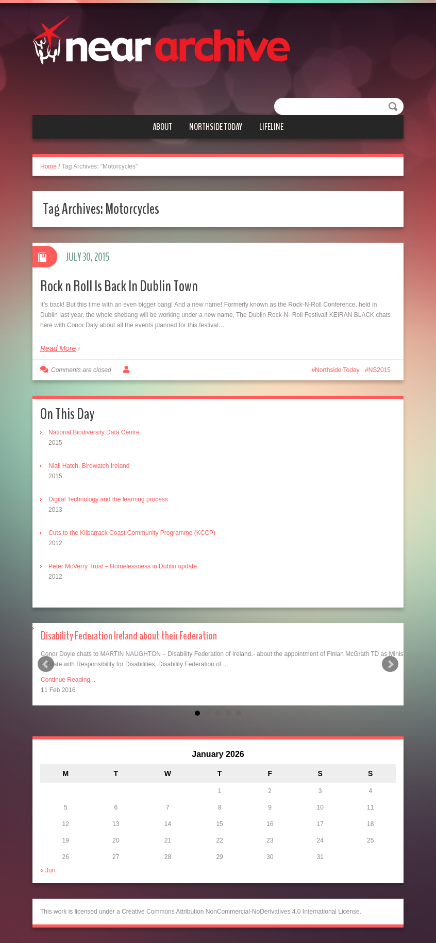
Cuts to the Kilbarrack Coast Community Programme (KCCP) (131, 532)
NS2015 (379, 370)
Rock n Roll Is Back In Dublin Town (119, 286)
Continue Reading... (68, 679)
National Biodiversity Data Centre (94, 432)
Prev (46, 664)
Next (390, 664)
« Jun (47, 870)
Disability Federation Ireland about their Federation (129, 636)
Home (48, 166)
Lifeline (271, 127)
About (162, 127)
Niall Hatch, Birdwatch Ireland (88, 465)
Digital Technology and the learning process (108, 499)
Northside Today (215, 127)
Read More (58, 348)
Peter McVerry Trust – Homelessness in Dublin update (122, 566)
